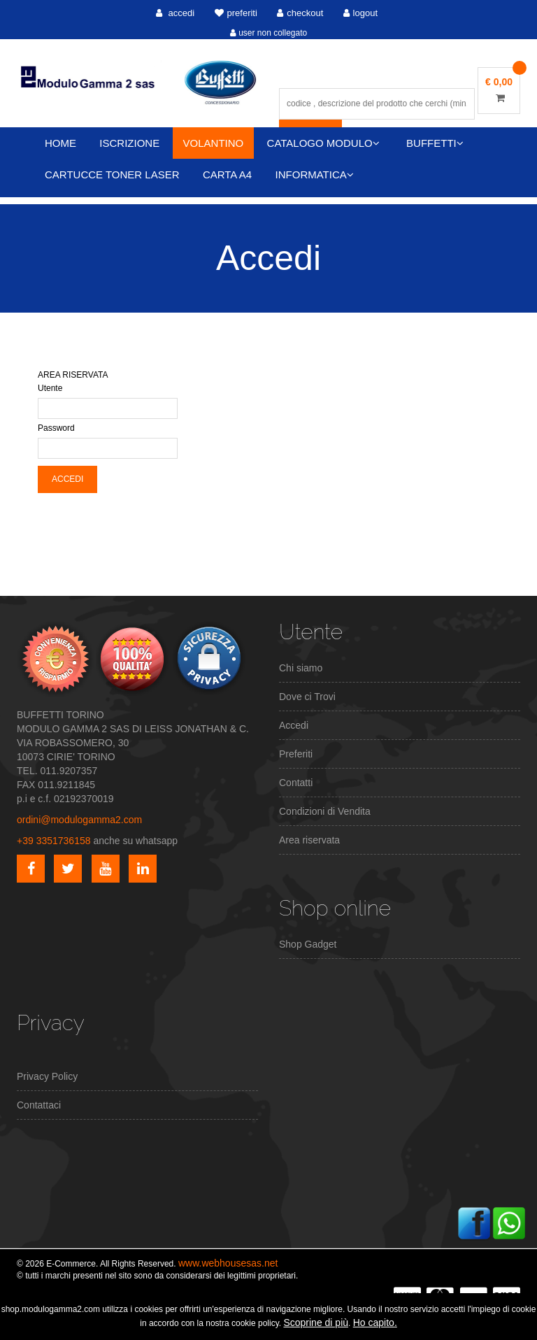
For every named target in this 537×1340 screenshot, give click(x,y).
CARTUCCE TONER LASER (112, 174)
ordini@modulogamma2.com (79, 819)
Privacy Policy (47, 1076)
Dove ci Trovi (307, 696)
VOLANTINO (213, 143)
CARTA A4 (227, 174)
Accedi (293, 725)
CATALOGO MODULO (323, 143)
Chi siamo (300, 667)
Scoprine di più (315, 1322)
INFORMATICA (314, 174)
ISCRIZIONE (129, 143)
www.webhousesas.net (228, 1263)
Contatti (296, 782)
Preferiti (296, 754)
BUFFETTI (435, 143)
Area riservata (309, 840)
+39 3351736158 (54, 840)
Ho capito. (375, 1322)
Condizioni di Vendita (325, 811)
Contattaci (39, 1105)
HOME (60, 143)
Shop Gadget (308, 944)
